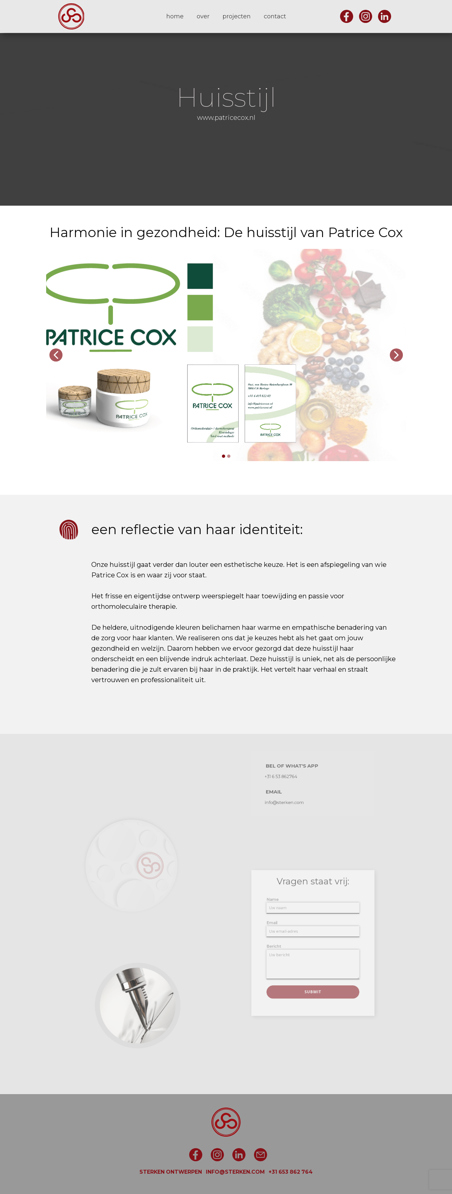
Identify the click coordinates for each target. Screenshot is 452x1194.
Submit (312, 979)
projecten (237, 16)
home (175, 16)
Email (282, 928)
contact (275, 16)
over (203, 16)
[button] (56, 355)
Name (282, 910)
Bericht (283, 945)
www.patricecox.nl (226, 117)
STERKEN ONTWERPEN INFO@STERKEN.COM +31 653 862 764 (226, 1172)
